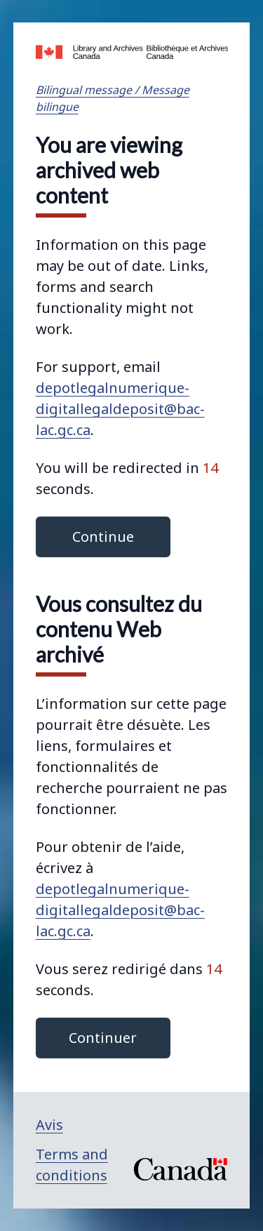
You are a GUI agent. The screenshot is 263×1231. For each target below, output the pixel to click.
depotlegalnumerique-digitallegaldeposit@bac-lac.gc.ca (120, 408)
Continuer (103, 1037)
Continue (103, 536)
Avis (49, 1124)
